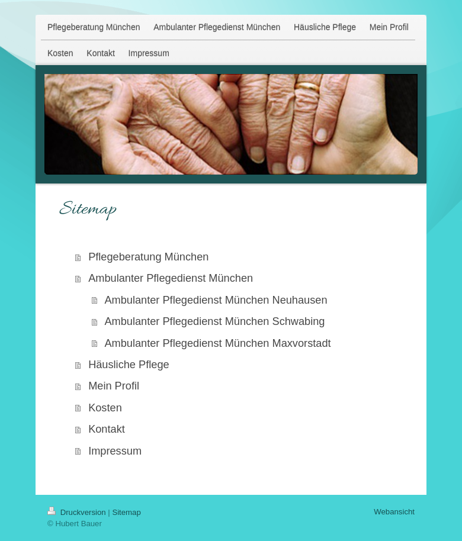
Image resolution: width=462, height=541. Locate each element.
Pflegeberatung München (148, 257)
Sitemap (126, 512)
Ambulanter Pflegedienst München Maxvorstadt (217, 343)
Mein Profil (113, 386)
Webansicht (394, 511)
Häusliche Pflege (128, 365)
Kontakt (106, 429)
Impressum (115, 451)
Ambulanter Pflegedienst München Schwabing (214, 321)
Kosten (105, 408)
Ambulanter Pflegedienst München (170, 278)
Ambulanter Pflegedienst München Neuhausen (215, 300)
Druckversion (77, 512)
